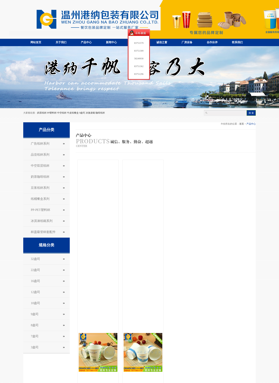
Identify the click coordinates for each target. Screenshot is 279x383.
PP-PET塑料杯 (40, 209)
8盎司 (35, 325)
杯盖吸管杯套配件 (43, 232)
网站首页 (35, 42)
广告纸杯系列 (40, 143)
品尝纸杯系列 (40, 154)
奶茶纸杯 (41, 112)
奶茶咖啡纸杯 (40, 176)
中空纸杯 (61, 112)
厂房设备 (187, 42)
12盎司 (35, 292)
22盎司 (35, 270)
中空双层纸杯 (40, 165)
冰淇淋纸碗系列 (42, 221)
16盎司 (35, 281)
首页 (241, 123)
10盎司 (35, 303)
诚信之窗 (161, 42)
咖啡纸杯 (100, 112)
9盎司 (82, 112)
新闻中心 (111, 42)
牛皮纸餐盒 (73, 112)
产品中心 (86, 42)
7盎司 (35, 336)
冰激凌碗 (90, 112)
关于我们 (61, 42)
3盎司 (35, 347)
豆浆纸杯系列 (40, 187)
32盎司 (35, 259)
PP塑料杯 (52, 112)
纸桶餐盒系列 (40, 198)
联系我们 (237, 42)
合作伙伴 (212, 42)
